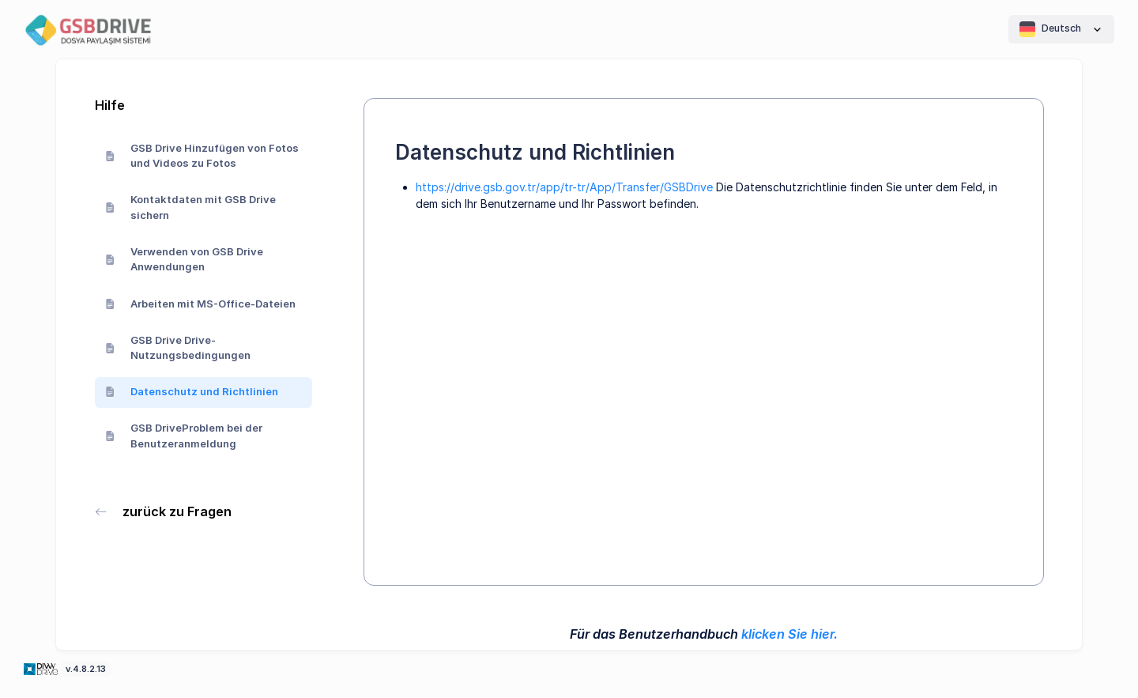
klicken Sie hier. (789, 634)
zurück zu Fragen (163, 511)
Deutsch (1061, 29)
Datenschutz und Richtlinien (192, 391)
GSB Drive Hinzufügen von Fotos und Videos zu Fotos (202, 155)
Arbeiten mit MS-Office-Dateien (200, 303)
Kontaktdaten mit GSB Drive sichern (191, 207)
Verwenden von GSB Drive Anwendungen (184, 259)
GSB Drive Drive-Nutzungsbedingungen (178, 348)
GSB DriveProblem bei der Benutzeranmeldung (184, 435)
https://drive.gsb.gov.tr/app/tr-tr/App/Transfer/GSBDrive (564, 187)
